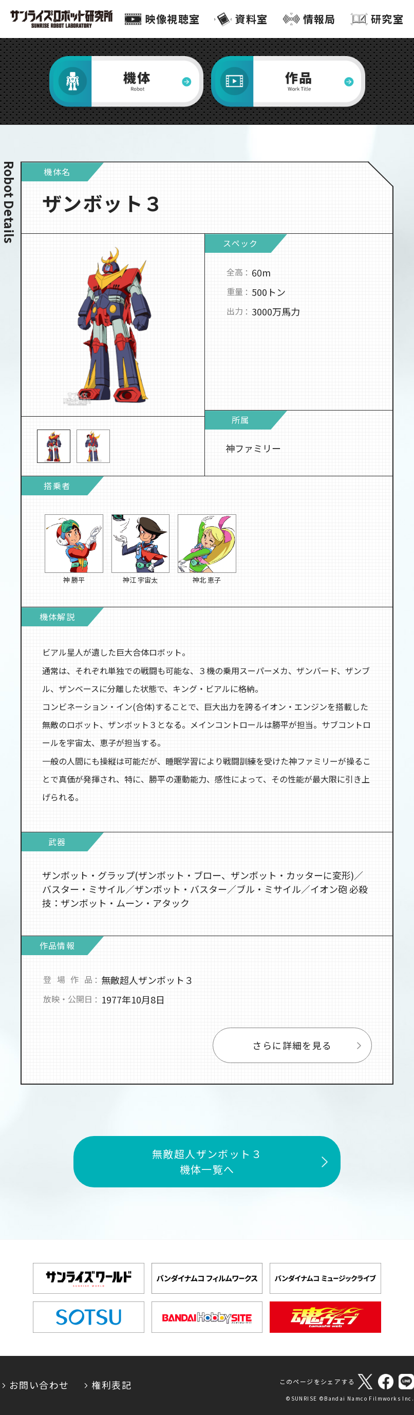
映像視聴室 (172, 18)
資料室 (251, 18)
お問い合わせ (39, 1384)
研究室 (387, 18)
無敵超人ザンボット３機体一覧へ (207, 1164)
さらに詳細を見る (292, 1048)
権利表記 (111, 1384)
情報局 (319, 18)
